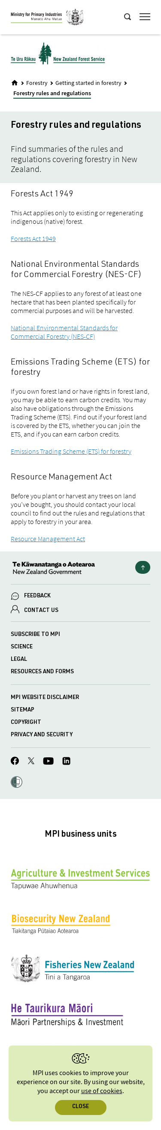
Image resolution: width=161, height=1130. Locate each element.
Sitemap (22, 710)
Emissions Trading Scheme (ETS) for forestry (71, 451)
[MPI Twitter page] (31, 762)
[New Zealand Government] (80, 569)
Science (22, 647)
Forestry (37, 83)
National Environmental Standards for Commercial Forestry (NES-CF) (64, 332)
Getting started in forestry (88, 83)
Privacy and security (42, 735)
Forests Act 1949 (33, 238)
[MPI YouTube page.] (48, 762)
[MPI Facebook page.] (15, 762)
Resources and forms (42, 672)
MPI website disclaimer (45, 698)
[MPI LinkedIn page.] (66, 762)
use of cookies (101, 1091)
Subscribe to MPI (35, 635)
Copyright (26, 723)
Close (80, 1107)
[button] (16, 783)
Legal (19, 660)
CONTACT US (41, 611)
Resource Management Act (48, 538)
